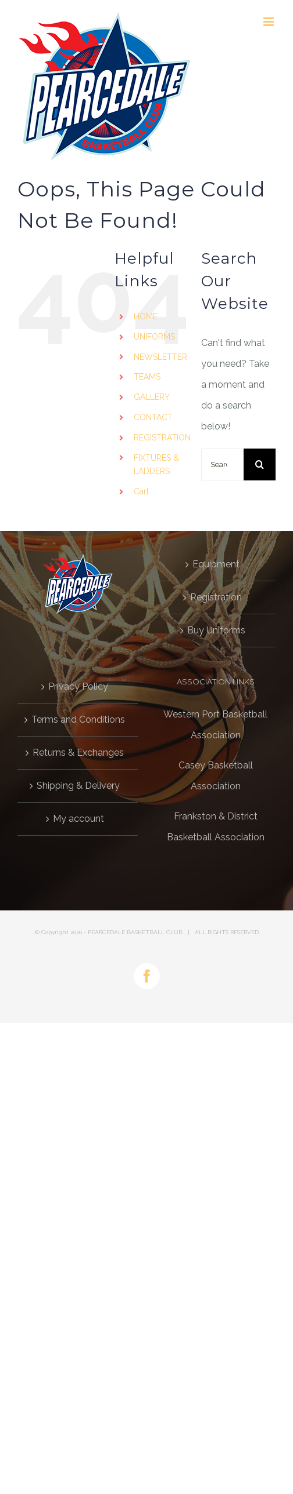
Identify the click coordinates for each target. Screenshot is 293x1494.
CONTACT (153, 417)
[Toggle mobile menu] (269, 22)
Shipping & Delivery (78, 785)
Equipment (216, 564)
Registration (216, 597)
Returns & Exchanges (78, 752)
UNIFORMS (154, 336)
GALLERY (152, 397)
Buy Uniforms (216, 630)
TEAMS (147, 376)
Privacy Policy (78, 686)
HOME (146, 316)
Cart (141, 491)
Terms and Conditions (78, 719)
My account (78, 818)
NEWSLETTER (160, 357)
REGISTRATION (162, 437)
